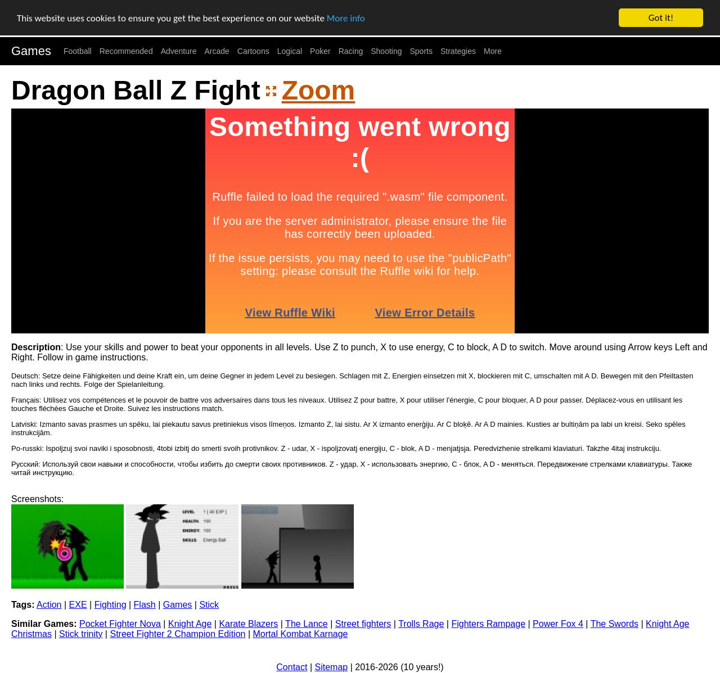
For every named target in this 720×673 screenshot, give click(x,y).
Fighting (110, 604)
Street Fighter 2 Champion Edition (177, 634)
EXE (78, 604)
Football (78, 51)
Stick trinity (80, 634)
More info (346, 18)
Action (49, 604)
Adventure (179, 51)
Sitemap (331, 667)
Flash (145, 604)
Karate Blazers (248, 624)
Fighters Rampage (488, 624)
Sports (421, 51)
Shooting (386, 51)
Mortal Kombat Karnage (300, 634)
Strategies (458, 51)
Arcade (217, 51)
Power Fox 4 (558, 624)
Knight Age (190, 624)
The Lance (306, 624)
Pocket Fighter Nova (120, 624)
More (493, 51)
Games (31, 51)
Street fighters (363, 624)
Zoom (319, 90)
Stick (209, 604)
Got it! (661, 18)
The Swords (614, 624)
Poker (320, 51)
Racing (351, 51)
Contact (291, 667)
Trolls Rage (421, 624)
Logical (289, 51)
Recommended (126, 51)
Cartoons (253, 51)
